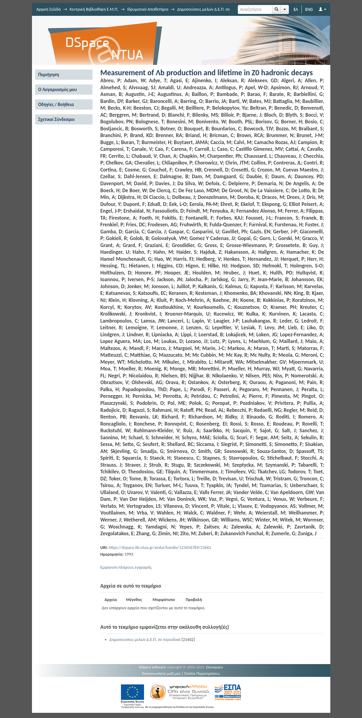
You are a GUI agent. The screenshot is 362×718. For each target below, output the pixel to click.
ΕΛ (295, 9)
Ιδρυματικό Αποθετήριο (147, 9)
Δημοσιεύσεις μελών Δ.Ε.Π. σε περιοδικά (145, 639)
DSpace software (152, 667)
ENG (309, 9)
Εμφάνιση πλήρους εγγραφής (126, 567)
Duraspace (214, 667)
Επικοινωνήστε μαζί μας (161, 673)
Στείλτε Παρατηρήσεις (202, 673)
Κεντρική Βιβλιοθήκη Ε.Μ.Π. (94, 9)
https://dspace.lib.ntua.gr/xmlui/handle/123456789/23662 (160, 547)
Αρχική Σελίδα (49, 9)
